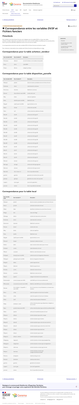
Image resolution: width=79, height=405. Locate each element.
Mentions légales (21, 403)
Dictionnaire (26, 13)
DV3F (12, 10)
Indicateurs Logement (37, 10)
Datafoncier (57, 2)
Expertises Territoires (36, 385)
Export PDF (71, 26)
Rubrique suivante (71, 19)
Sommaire (40, 19)
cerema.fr (42, 399)
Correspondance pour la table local (67, 49)
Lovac (16, 10)
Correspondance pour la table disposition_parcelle (66, 47)
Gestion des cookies (29, 403)
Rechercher (75, 5)
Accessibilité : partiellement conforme (9, 403)
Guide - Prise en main (15, 13)
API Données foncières (70, 2)
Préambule (63, 40)
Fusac (30, 10)
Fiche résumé (5, 13)
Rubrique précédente (9, 19)
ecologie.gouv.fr (50, 399)
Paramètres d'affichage (41, 403)
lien (43, 48)
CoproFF (25, 10)
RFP (20, 10)
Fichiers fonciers (5, 10)
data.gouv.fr (59, 399)
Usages (73, 10)
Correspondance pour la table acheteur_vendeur (66, 43)
